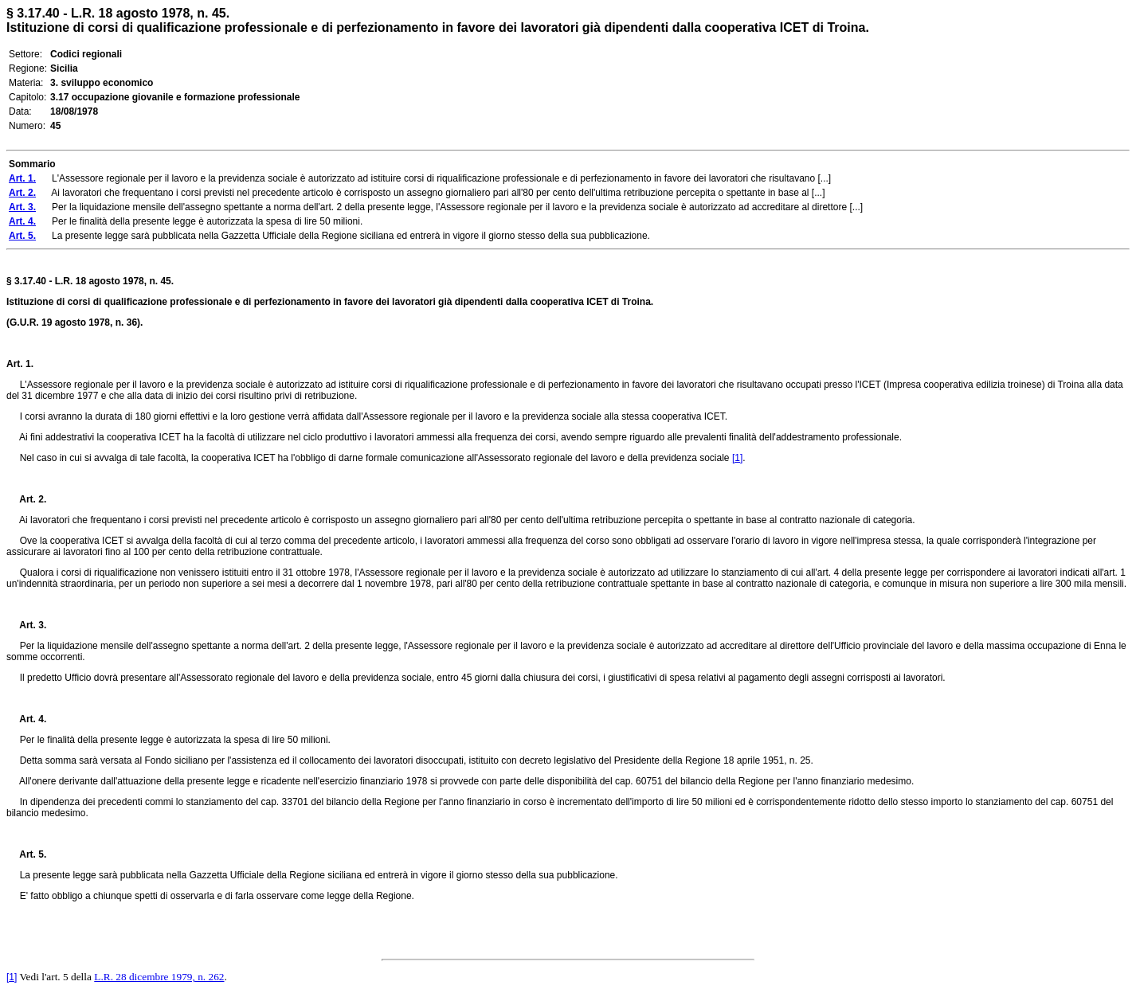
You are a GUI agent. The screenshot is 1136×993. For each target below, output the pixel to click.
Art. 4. (26, 719)
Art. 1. (19, 363)
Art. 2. (26, 499)
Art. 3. (26, 625)
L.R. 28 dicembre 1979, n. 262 (159, 977)
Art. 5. (26, 854)
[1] (737, 457)
